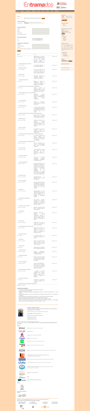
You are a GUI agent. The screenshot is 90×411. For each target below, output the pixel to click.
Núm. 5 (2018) (19, 56)
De (17, 38)
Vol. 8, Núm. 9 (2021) (20, 94)
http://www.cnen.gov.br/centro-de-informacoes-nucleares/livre (43, 362)
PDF (56, 56)
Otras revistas (65, 39)
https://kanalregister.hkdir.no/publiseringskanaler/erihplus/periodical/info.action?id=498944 (41, 359)
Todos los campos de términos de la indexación (24, 48)
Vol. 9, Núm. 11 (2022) (21, 114)
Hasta (18, 40)
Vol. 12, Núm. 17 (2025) (21, 120)
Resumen (18, 31)
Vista (63, 24)
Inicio (17, 12)
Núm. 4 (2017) (19, 81)
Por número (64, 36)
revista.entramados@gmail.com (37, 313)
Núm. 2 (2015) (19, 235)
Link (32, 331)
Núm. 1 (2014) (19, 256)
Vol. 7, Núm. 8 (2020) (20, 69)
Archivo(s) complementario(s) (21, 34)
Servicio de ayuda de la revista (65, 67)
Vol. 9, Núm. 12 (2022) (21, 240)
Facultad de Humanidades (31, 311)
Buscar (20, 12)
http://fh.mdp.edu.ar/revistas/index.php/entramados (36, 315)
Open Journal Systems (65, 69)
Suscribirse (64, 25)
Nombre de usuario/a (64, 16)
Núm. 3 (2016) (19, 199)
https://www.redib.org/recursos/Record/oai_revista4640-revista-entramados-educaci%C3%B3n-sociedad (42, 350)
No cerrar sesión (65, 19)
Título (18, 30)
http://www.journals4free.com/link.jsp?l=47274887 (38, 341)
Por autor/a (64, 37)
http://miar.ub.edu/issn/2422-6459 (33, 338)
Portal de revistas (21, 399)
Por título (64, 38)
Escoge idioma (64, 60)
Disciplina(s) (19, 44)
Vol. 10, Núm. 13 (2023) (21, 207)
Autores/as (19, 28)
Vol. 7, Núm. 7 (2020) (20, 65)
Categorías (64, 40)
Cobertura (18, 47)
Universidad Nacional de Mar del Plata (42, 311)
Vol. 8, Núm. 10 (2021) (21, 163)
